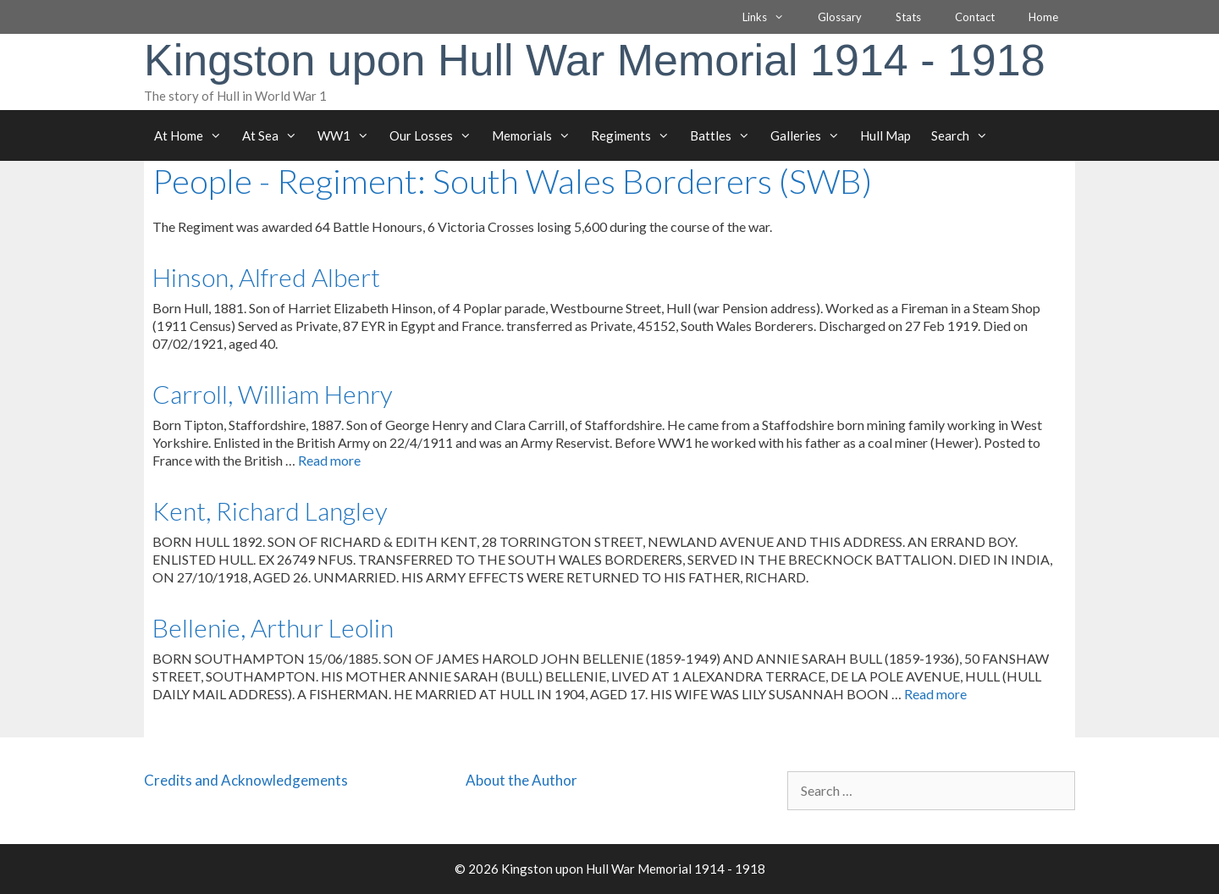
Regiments (635, 135)
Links (771, 17)
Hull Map (885, 135)
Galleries (810, 135)
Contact (975, 17)
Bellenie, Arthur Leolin (273, 627)
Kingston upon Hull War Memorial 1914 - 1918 (594, 60)
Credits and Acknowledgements (246, 780)
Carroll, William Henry (272, 393)
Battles (725, 135)
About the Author (521, 780)
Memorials (536, 135)
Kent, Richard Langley (270, 510)
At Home (193, 135)
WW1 (348, 135)
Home (1043, 17)
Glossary (840, 17)
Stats (908, 17)
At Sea (274, 135)
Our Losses (435, 135)
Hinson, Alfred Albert (266, 277)
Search (964, 135)
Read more (329, 460)
